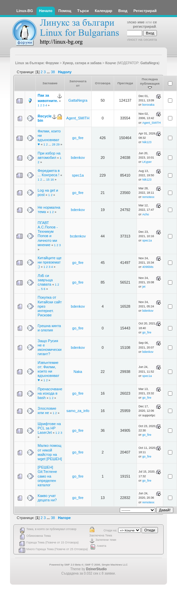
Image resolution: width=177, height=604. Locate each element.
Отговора (102, 83)
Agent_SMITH (77, 118)
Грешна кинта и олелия (49, 328)
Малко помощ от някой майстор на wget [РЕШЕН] (50, 452)
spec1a (78, 175)
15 (48, 179)
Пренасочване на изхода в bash (50, 393)
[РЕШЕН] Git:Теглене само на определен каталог (47, 476)
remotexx (148, 197)
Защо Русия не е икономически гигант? (50, 347)
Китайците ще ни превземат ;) (50, 262)
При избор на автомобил (49, 155)
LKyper (147, 162)
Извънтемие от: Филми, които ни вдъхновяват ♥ (49, 371)
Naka (78, 372)
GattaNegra (149, 63)
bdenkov (78, 158)
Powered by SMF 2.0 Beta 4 (66, 564)
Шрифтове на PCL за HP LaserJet (49, 428)
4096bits (147, 267)
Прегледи (125, 83)
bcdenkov (78, 236)
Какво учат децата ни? (47, 498)
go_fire (78, 138)
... (49, 72)
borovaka (148, 104)
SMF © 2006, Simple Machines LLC (106, 564)
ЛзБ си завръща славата (45, 280)
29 (58, 144)
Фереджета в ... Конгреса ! (49, 173)
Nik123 (146, 142)
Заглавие (50, 83)
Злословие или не (47, 410)
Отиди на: (110, 530)
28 (53, 144)
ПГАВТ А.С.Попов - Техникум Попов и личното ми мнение (48, 234)
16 (52, 179)
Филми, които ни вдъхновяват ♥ (49, 137)
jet (143, 286)
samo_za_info (77, 411)
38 (53, 72)
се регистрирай (145, 24)
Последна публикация (150, 83)
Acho (145, 214)
